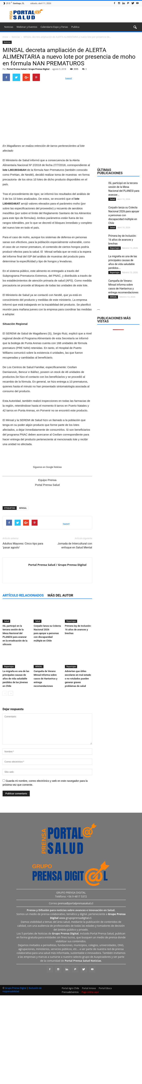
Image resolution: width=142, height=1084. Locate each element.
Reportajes (71, 710)
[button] (135, 27)
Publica (75, 27)
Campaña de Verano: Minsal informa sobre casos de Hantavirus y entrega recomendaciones (45, 768)
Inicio (5, 36)
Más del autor (60, 685)
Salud (6, 710)
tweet (68, 78)
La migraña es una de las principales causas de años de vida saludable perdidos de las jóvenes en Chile (16, 768)
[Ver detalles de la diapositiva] (47, 204)
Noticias (8, 27)
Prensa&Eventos (70, 1081)
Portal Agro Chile (70, 1077)
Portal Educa (105, 1077)
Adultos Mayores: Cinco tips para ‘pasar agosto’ (23, 635)
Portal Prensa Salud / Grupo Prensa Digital (28, 69)
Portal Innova (89, 1077)
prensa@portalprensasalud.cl (75, 993)
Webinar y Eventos (26, 27)
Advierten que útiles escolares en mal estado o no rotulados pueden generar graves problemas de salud (78, 768)
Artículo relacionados (23, 685)
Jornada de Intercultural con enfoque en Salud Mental (75, 635)
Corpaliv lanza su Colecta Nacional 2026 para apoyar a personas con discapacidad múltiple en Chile (47, 723)
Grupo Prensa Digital (15, 1077)
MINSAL (23, 597)
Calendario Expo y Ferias (54, 27)
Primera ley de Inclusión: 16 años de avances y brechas (78, 719)
